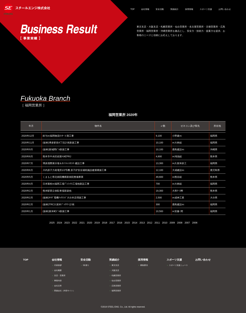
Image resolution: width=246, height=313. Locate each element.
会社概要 (57, 270)
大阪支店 (114, 270)
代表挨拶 (57, 265)
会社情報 (57, 259)
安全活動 (85, 259)
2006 (194, 222)
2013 (142, 222)
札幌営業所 (115, 275)
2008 (179, 222)
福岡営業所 (115, 291)
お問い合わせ (203, 259)
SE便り (84, 265)
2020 (89, 222)
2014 (134, 222)
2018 (104, 222)
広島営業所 (115, 286)
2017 (112, 222)
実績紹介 (114, 259)
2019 (97, 222)
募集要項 (143, 265)
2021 (82, 222)
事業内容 (57, 281)
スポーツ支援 (174, 259)
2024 (59, 222)
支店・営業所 (58, 275)
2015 (127, 222)
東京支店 (114, 265)
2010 (164, 222)
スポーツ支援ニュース (177, 265)
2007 (187, 222)
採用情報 (143, 259)
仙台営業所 (115, 281)
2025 (51, 222)
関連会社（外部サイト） (63, 291)
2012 (149, 222)
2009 (172, 222)
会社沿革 (57, 286)
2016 (119, 222)
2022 (74, 222)
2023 (67, 222)
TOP (25, 259)
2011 (157, 222)
